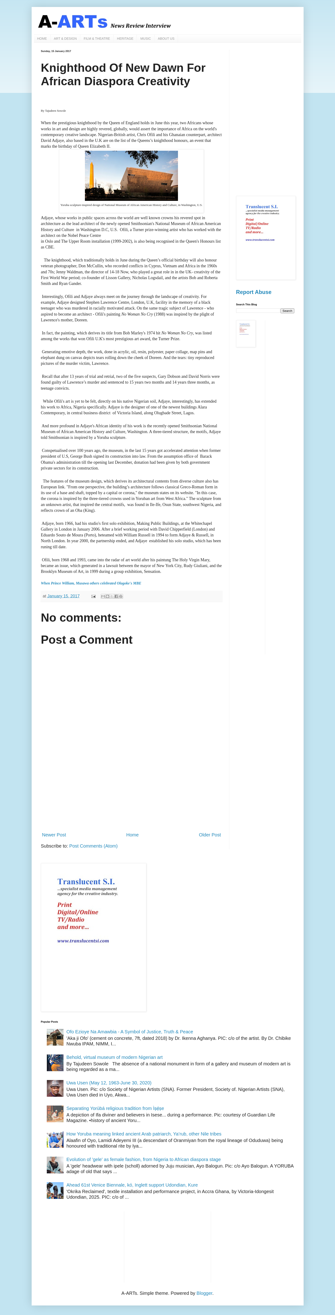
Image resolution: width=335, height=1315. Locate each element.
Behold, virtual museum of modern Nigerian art (115, 1057)
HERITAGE (125, 38)
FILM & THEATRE (97, 38)
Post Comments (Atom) (93, 845)
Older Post (210, 834)
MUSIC (145, 38)
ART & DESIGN (65, 38)
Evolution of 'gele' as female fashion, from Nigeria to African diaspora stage (144, 1159)
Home (132, 834)
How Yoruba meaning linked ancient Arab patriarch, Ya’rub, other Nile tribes (144, 1133)
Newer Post (54, 834)
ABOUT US (166, 38)
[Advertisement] (131, 789)
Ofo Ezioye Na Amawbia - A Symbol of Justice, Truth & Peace (130, 1031)
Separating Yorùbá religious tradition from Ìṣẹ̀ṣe (115, 1108)
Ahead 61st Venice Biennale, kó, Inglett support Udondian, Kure (132, 1185)
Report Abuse (253, 292)
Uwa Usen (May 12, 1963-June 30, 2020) (109, 1082)
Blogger (204, 1293)
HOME (42, 38)
